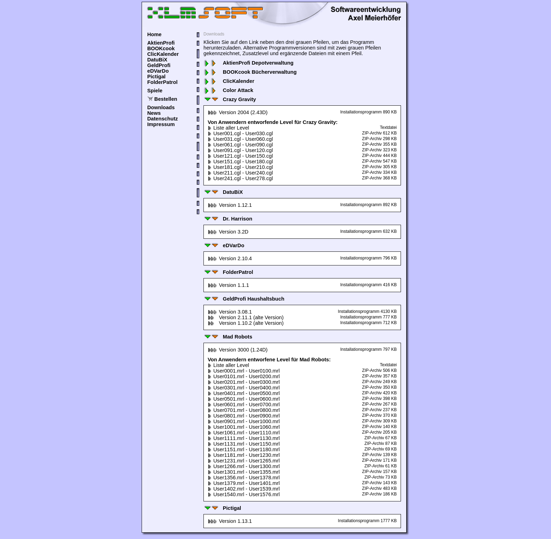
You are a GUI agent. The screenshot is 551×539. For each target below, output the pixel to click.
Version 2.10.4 (230, 258)
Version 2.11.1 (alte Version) (246, 317)
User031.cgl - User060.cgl (240, 139)
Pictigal (156, 76)
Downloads (161, 107)
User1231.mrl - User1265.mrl (244, 461)
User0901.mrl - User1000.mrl (244, 421)
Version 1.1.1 (228, 285)
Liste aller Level (228, 128)
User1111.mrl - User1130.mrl (244, 438)
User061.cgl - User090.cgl (240, 144)
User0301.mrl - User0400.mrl (244, 387)
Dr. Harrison (227, 219)
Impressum (161, 124)
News (154, 113)
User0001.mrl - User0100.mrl (244, 371)
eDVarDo (158, 71)
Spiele (154, 90)
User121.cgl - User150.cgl (240, 156)
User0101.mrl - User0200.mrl (244, 376)
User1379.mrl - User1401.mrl (244, 483)
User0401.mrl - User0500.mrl (244, 393)
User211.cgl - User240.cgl (240, 173)
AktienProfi (161, 43)
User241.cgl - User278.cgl (240, 178)
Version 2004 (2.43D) (238, 112)
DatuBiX (157, 60)
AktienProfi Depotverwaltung (248, 63)
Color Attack (228, 90)
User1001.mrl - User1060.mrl (244, 427)
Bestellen (165, 99)
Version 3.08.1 (230, 312)
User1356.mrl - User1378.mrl (244, 477)
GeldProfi (158, 65)
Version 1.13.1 (230, 521)
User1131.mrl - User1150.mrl (244, 444)
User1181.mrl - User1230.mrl (244, 455)
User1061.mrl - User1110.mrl (244, 432)
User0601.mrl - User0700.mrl (244, 404)
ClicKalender (163, 54)
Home (154, 34)
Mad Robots (227, 337)
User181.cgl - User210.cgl (240, 167)
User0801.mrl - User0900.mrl (244, 416)
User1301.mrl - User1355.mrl (244, 472)
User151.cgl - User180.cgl (240, 161)
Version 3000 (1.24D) (238, 350)
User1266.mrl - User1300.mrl (244, 466)
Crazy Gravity (229, 99)
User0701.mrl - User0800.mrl (244, 410)
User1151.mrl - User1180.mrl (244, 449)
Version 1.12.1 (230, 205)
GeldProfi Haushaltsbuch (243, 299)
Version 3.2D (228, 232)
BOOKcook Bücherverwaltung (250, 72)
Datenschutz (162, 118)
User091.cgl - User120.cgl (240, 150)
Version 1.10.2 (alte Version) (246, 323)
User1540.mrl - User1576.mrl (244, 494)
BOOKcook (161, 48)
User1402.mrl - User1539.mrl (244, 489)
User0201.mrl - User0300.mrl (244, 382)
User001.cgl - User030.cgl (240, 133)
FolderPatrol (162, 82)
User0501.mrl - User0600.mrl (244, 399)
